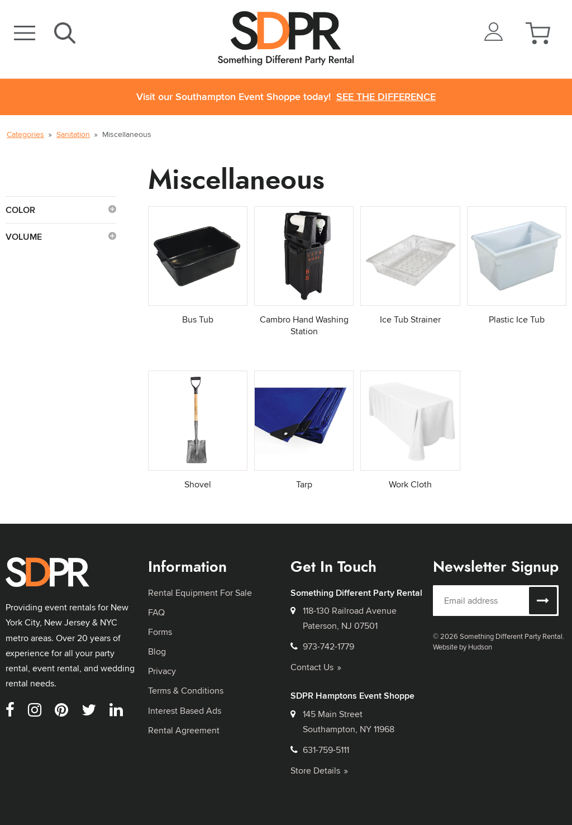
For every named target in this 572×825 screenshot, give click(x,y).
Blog (157, 651)
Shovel (197, 484)
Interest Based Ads (184, 710)
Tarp (304, 484)
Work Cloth (410, 484)
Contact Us (315, 667)
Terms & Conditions (185, 690)
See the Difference (386, 97)
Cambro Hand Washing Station (304, 325)
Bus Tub (197, 319)
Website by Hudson (462, 647)
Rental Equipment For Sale (200, 592)
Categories (25, 134)
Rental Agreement (184, 730)
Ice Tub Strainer (410, 319)
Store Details (319, 770)
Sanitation (73, 134)
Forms (160, 631)
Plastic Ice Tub (517, 319)
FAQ (156, 612)
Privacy (162, 671)
